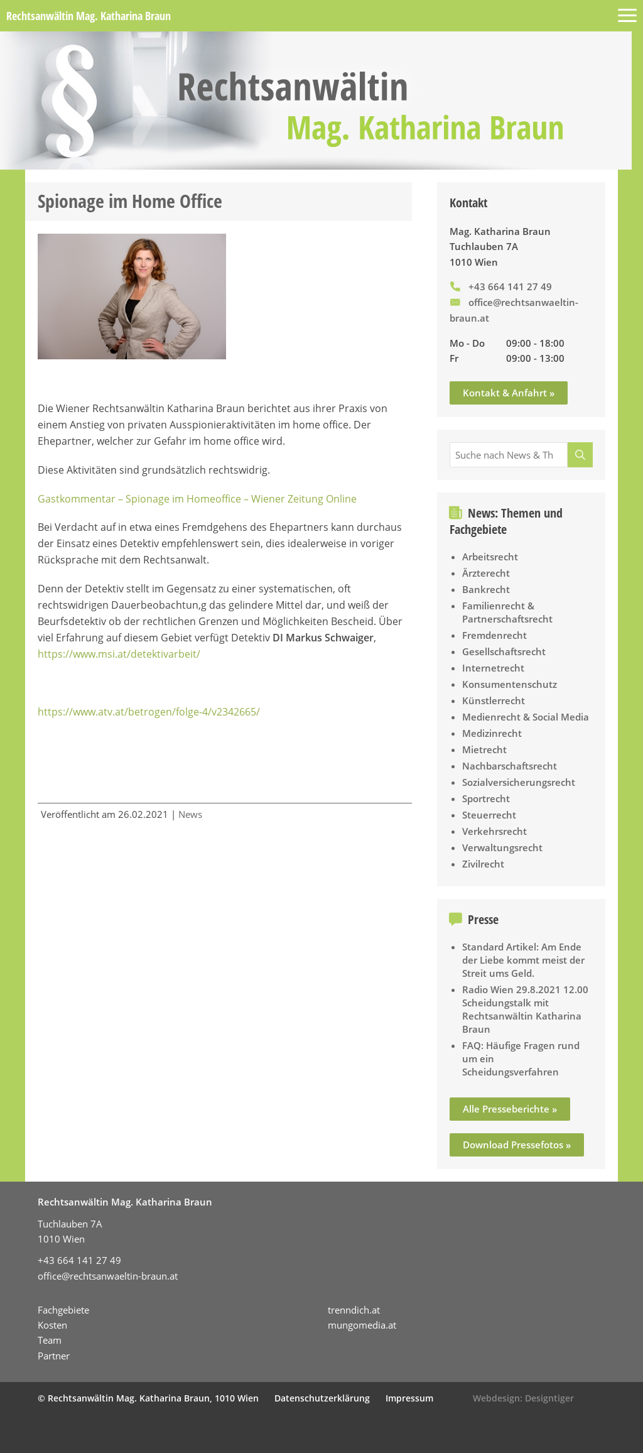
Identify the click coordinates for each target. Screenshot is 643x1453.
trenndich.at (354, 1309)
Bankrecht (486, 589)
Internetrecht (493, 667)
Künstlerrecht (493, 700)
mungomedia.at (362, 1325)
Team (50, 1340)
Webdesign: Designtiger (523, 1398)
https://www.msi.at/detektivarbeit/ (119, 654)
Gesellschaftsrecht (504, 651)
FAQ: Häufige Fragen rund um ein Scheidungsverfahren (521, 1058)
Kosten (52, 1325)
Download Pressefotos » (517, 1144)
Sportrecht (486, 798)
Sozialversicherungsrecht (518, 782)
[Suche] (580, 454)
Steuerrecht (489, 814)
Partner (54, 1355)
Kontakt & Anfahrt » (508, 392)
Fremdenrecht (494, 635)
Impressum (409, 1398)
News (190, 814)
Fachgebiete (63, 1309)
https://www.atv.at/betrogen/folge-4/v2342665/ (149, 712)
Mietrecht (484, 749)
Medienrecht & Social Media (525, 716)
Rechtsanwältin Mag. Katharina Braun (88, 15)
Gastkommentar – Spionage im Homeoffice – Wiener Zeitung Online (197, 499)
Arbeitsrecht (490, 556)
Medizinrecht (492, 733)
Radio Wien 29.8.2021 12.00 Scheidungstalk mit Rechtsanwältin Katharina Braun (525, 1009)
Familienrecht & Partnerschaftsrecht (507, 612)
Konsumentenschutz (509, 684)
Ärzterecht (486, 573)
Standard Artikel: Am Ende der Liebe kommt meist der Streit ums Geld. (523, 959)
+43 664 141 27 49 (510, 286)
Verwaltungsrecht (502, 847)
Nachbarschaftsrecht (509, 765)
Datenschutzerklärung (322, 1398)
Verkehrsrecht (494, 831)
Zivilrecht (483, 863)
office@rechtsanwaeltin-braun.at (108, 1276)
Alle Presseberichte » (510, 1108)
